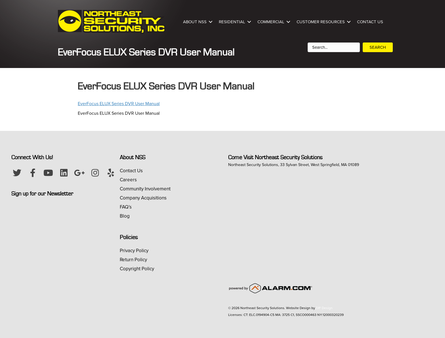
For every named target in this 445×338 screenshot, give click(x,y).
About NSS (195, 21)
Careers (128, 180)
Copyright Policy (137, 269)
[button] (17, 172)
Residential (232, 21)
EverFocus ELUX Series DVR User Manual (119, 104)
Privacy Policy (134, 251)
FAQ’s (126, 207)
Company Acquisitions (143, 198)
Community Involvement (145, 189)
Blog (125, 216)
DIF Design (324, 308)
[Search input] (334, 47)
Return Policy (133, 260)
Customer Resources (321, 21)
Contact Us (370, 21)
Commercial (270, 21)
